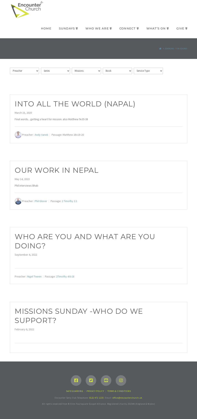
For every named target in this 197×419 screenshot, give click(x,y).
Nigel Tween (34, 276)
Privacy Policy (95, 391)
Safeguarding (74, 391)
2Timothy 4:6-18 (65, 276)
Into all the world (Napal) (75, 104)
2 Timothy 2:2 (69, 201)
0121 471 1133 (96, 397)
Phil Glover (41, 201)
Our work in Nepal (57, 170)
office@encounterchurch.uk (127, 397)
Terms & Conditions (119, 391)
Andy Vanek (41, 134)
